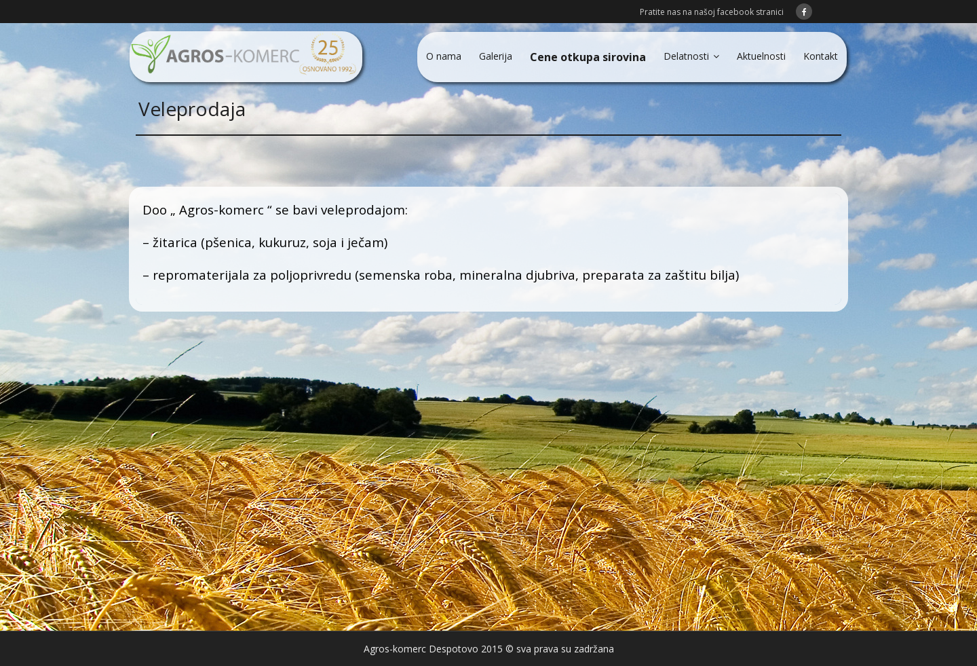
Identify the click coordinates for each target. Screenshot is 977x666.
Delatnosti (686, 56)
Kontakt (820, 56)
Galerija (495, 56)
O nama (443, 56)
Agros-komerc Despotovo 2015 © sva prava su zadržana (489, 648)
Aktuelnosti (761, 56)
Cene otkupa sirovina (588, 57)
